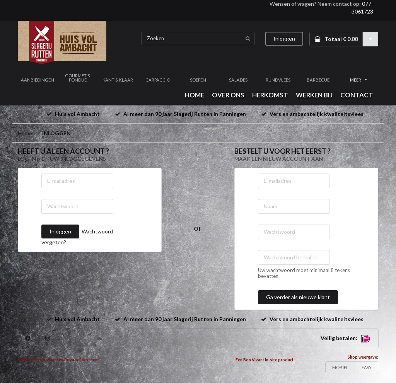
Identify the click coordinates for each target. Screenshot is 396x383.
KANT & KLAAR (117, 79)
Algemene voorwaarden (40, 359)
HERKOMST (270, 95)
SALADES (238, 79)
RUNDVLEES (278, 79)
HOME (194, 95)
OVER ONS (228, 95)
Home (25, 133)
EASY (367, 367)
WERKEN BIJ (314, 95)
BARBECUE (318, 79)
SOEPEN (198, 79)
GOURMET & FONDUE (77, 77)
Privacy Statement (81, 359)
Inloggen (284, 38)
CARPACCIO (157, 79)
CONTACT (356, 95)
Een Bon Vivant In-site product (265, 359)
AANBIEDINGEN (37, 79)
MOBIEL (340, 367)
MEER (358, 79)
